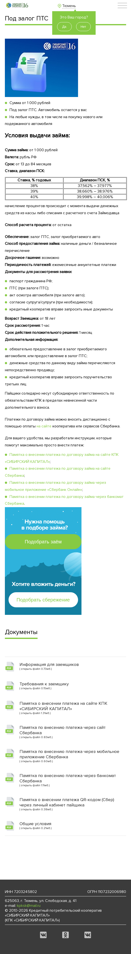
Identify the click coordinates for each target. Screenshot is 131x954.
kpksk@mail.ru (28, 905)
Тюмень (69, 5)
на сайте (44, 426)
